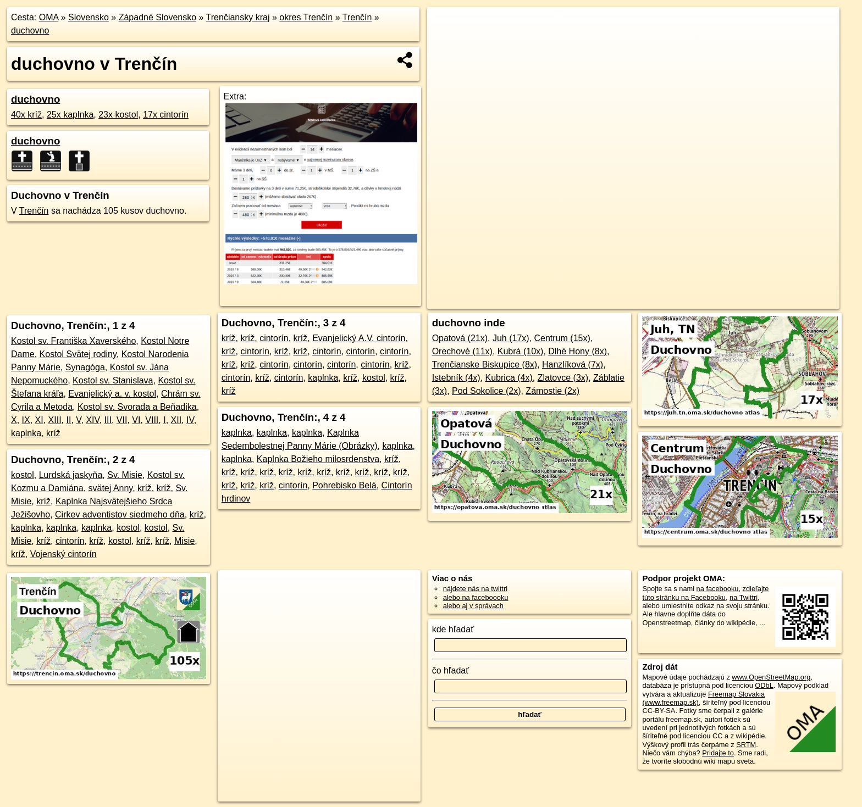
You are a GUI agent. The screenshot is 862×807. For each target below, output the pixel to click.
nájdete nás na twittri (475, 589)
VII (122, 420)
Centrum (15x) (562, 338)
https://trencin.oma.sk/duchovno (789, 300)
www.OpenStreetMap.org (771, 677)
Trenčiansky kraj (238, 17)
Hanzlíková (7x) (572, 364)
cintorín (70, 541)
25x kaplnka (70, 114)
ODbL (764, 685)
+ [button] (446, 26)
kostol (22, 475)
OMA (49, 17)
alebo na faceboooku (476, 597)
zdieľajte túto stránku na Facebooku (705, 593)
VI (136, 420)
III (108, 420)
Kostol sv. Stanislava (113, 380)
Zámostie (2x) (552, 391)
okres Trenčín (306, 17)
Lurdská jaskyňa (71, 475)
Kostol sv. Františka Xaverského (73, 341)
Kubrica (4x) (509, 377)
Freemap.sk (707, 300)
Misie (184, 541)
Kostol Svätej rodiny (78, 354)
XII (176, 420)
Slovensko (88, 17)
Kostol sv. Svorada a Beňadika (137, 406)
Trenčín (357, 17)
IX (26, 420)
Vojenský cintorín (63, 554)
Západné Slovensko (157, 17)
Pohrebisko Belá (344, 485)
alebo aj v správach (473, 606)
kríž (53, 433)
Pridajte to (718, 753)
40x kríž (26, 114)
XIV (92, 420)
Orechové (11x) (462, 351)
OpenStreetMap (650, 300)
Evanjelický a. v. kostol (112, 393)
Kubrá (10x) (521, 351)
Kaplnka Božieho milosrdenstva (318, 459)
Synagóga (85, 367)
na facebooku (718, 589)
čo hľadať (450, 670)
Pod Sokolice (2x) (486, 391)
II (69, 420)
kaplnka (26, 433)
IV (190, 420)
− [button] (446, 43)
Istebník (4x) (456, 377)
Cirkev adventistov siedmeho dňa (120, 514)
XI (39, 420)
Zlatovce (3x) (563, 377)
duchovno (30, 30)
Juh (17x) (511, 338)
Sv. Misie (124, 475)
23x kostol (118, 114)
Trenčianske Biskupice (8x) (484, 364)
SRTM (746, 745)
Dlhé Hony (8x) (577, 351)
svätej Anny (111, 488)
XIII (55, 420)
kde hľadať (453, 629)
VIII (151, 420)
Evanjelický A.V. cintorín (358, 338)
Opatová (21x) (460, 338)
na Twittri (744, 597)
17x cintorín (166, 114)
